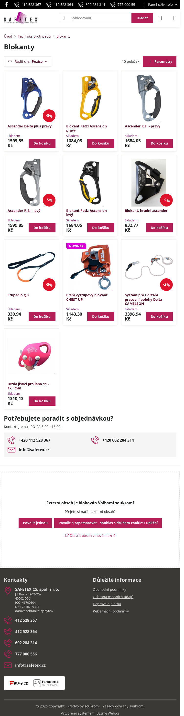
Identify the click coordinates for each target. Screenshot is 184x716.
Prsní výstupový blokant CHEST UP (87, 297)
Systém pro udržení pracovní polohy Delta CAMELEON (143, 299)
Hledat (142, 18)
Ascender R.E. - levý (24, 210)
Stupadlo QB (18, 295)
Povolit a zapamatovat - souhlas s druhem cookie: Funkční (108, 522)
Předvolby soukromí (83, 706)
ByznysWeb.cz (108, 713)
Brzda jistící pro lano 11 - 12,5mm (28, 386)
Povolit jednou (35, 522)
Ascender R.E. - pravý (142, 126)
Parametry (159, 61)
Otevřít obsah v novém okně (90, 535)
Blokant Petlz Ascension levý (86, 212)
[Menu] (174, 18)
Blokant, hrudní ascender (146, 210)
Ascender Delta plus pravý (30, 126)
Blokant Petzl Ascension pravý (86, 128)
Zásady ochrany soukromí (123, 706)
